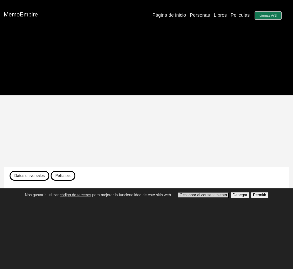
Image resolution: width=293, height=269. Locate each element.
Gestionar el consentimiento (203, 195)
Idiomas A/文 (268, 15)
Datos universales (29, 176)
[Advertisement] (146, 131)
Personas (200, 15)
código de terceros (75, 195)
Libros (220, 15)
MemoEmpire (21, 14)
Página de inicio (169, 15)
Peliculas (240, 15)
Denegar (240, 195)
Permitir (259, 195)
